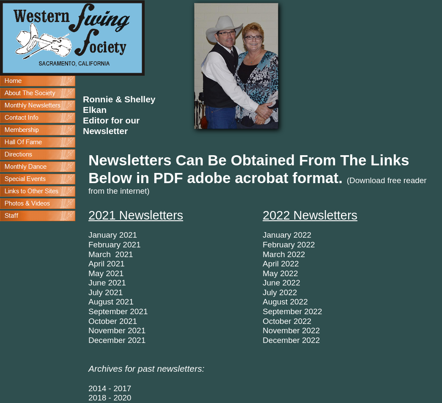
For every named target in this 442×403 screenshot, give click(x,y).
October (278, 321)
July (271, 292)
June (271, 282)
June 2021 (107, 282)
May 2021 (106, 273)
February (104, 244)
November (281, 330)
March (274, 254)
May (270, 273)
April (271, 263)
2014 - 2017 (109, 388)
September (282, 311)
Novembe (105, 330)
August (275, 301)
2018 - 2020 (109, 397)
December (281, 340)
